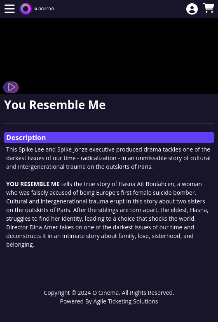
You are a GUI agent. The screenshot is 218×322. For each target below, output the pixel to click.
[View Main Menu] (9, 9)
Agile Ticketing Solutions (126, 301)
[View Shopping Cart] (209, 8)
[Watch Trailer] (11, 87)
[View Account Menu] (192, 9)
